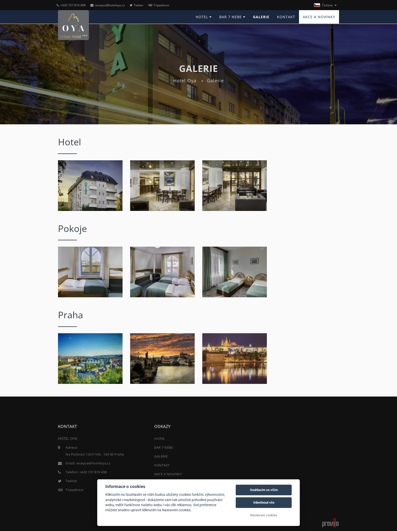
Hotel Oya (184, 80)
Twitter (137, 5)
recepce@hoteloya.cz (107, 5)
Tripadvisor (158, 5)
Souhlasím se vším (264, 490)
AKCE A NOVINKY (319, 16)
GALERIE (261, 16)
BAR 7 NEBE (232, 16)
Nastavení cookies (263, 515)
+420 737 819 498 (71, 5)
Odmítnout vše (263, 502)
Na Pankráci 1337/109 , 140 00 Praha (95, 454)
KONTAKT (286, 16)
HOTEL (204, 16)
